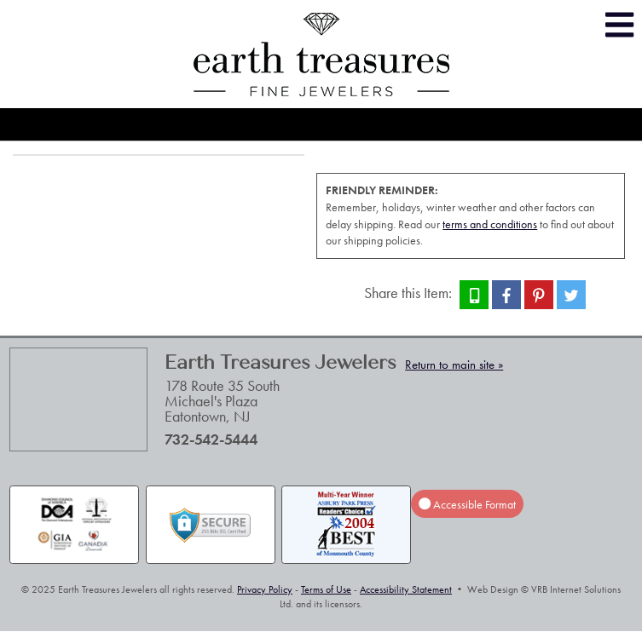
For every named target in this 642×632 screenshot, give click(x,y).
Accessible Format (467, 504)
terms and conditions (489, 224)
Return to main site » (454, 364)
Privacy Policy (264, 589)
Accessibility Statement (406, 589)
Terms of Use (326, 589)
